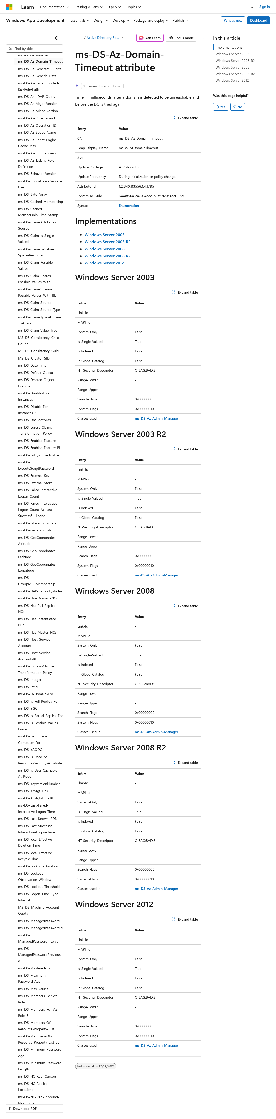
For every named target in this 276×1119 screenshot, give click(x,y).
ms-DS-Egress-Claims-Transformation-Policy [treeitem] (35, 430)
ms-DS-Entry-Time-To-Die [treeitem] (38, 455)
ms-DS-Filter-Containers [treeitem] (37, 523)
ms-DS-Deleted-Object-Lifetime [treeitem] (37, 382)
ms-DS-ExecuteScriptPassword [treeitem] (36, 465)
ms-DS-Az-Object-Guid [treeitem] (36, 118)
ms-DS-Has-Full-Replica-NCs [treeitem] (37, 608)
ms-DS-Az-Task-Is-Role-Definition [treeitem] (37, 163)
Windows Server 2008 (233, 67)
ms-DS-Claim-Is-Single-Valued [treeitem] (36, 238)
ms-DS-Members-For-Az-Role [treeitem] (38, 998)
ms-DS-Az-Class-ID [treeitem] (33, 54)
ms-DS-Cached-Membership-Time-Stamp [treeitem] (38, 211)
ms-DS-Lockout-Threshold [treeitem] (39, 886)
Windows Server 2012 (232, 80)
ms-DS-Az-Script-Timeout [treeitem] (38, 153)
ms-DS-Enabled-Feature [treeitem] (37, 440)
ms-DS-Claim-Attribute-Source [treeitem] (37, 225)
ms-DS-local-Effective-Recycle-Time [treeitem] (35, 855)
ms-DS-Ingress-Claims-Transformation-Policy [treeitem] (36, 669)
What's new (233, 20)
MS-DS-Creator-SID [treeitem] (34, 358)
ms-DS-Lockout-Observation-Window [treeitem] (34, 876)
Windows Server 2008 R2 (235, 73)
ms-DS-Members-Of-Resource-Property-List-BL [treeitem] (38, 1039)
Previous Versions (45, 1103)
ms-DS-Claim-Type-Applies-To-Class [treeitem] (40, 320)
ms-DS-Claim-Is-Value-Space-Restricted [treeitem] (36, 252)
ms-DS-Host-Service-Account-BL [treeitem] (35, 655)
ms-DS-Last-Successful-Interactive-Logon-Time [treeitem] (37, 829)
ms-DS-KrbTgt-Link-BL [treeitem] (36, 798)
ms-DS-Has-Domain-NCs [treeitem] (38, 598)
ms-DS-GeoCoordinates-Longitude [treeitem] (37, 567)
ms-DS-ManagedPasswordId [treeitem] (40, 927)
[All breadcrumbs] (79, 38)
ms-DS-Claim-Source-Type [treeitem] (39, 309)
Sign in (264, 6)
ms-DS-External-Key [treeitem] (33, 475)
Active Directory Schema (104, 37)
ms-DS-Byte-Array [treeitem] (32, 194)
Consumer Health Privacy (145, 1103)
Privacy (110, 1103)
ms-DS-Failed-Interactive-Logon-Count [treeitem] (38, 493)
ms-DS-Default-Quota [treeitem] (35, 372)
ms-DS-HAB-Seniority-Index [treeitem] (40, 591)
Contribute (90, 1103)
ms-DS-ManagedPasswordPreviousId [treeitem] (40, 954)
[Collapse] (56, 37)
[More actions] (202, 38)
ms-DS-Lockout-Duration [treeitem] (38, 866)
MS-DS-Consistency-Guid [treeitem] (38, 350)
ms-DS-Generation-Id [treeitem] (35, 530)
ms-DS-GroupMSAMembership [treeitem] (36, 580)
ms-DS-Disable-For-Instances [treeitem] (33, 396)
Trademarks (209, 1103)
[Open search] (252, 6)
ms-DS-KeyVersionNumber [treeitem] (39, 783)
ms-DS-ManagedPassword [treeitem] (39, 920)
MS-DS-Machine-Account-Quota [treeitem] (39, 910)
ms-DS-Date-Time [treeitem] (32, 365)
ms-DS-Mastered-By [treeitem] (34, 968)
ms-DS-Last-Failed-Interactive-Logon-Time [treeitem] (36, 808)
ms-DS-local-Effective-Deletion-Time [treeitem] (35, 842)
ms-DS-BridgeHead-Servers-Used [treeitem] (40, 184)
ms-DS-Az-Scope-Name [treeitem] (37, 132)
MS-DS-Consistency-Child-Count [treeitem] (39, 340)
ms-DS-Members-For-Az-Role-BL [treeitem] (38, 1012)
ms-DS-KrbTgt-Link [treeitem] (33, 790)
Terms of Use (184, 1103)
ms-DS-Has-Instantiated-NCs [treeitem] (38, 622)
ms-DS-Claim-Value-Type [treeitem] (37, 330)
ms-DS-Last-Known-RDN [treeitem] (37, 818)
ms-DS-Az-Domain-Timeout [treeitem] (40, 61)
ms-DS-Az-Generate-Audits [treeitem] (39, 68)
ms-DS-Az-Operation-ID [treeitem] (37, 125)
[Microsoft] (9, 7)
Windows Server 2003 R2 (235, 60)
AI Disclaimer (16, 1103)
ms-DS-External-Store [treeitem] (35, 482)
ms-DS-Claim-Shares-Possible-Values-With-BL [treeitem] (37, 292)
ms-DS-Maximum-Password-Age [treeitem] (32, 978)
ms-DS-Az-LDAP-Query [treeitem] (36, 96)
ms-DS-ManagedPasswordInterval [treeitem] (38, 938)
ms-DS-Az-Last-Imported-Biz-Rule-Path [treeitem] (38, 86)
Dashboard (258, 20)
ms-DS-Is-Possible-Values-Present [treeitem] (38, 725)
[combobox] (34, 48)
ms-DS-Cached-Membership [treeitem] (40, 201)
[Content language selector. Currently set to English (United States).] (29, 1092)
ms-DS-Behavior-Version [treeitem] (37, 173)
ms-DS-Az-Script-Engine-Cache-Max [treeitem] (38, 142)
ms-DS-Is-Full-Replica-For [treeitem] (38, 701)
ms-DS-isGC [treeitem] (27, 708)
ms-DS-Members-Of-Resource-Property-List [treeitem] (36, 1025)
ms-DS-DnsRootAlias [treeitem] (34, 419)
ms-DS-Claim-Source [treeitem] (34, 302)
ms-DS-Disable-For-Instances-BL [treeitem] (33, 409)
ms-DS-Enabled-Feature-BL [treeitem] (39, 447)
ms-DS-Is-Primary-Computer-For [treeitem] (33, 739)
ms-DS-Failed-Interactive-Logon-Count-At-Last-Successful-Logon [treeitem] (38, 509)
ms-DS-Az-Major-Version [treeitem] (38, 103)
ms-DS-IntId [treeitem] (28, 686)
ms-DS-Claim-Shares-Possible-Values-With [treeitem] (35, 278)
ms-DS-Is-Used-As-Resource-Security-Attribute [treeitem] (40, 760)
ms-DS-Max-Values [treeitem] (33, 988)
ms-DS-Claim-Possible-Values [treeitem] (36, 265)
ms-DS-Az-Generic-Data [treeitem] (37, 75)
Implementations (229, 47)
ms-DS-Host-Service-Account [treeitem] (35, 642)
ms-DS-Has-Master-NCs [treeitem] (37, 632)
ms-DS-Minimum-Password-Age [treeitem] (40, 1052)
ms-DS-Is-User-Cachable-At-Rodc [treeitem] (38, 773)
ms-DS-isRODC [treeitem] (30, 749)
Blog (68, 1103)
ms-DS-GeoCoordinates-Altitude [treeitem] (37, 540)
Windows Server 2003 (233, 53)
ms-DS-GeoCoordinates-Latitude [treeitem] (37, 554)
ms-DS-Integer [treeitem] (29, 679)
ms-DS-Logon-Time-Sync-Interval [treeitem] (39, 897)
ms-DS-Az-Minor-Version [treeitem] (38, 110)
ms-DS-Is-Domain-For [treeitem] (35, 693)
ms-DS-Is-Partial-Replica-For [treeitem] (40, 715)
